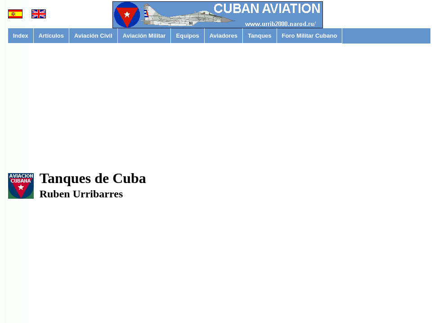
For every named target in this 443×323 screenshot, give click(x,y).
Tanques (260, 35)
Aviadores (223, 35)
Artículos (51, 35)
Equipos (187, 35)
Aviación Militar (144, 35)
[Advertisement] (219, 112)
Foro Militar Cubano (309, 35)
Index (20, 35)
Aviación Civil (93, 35)
